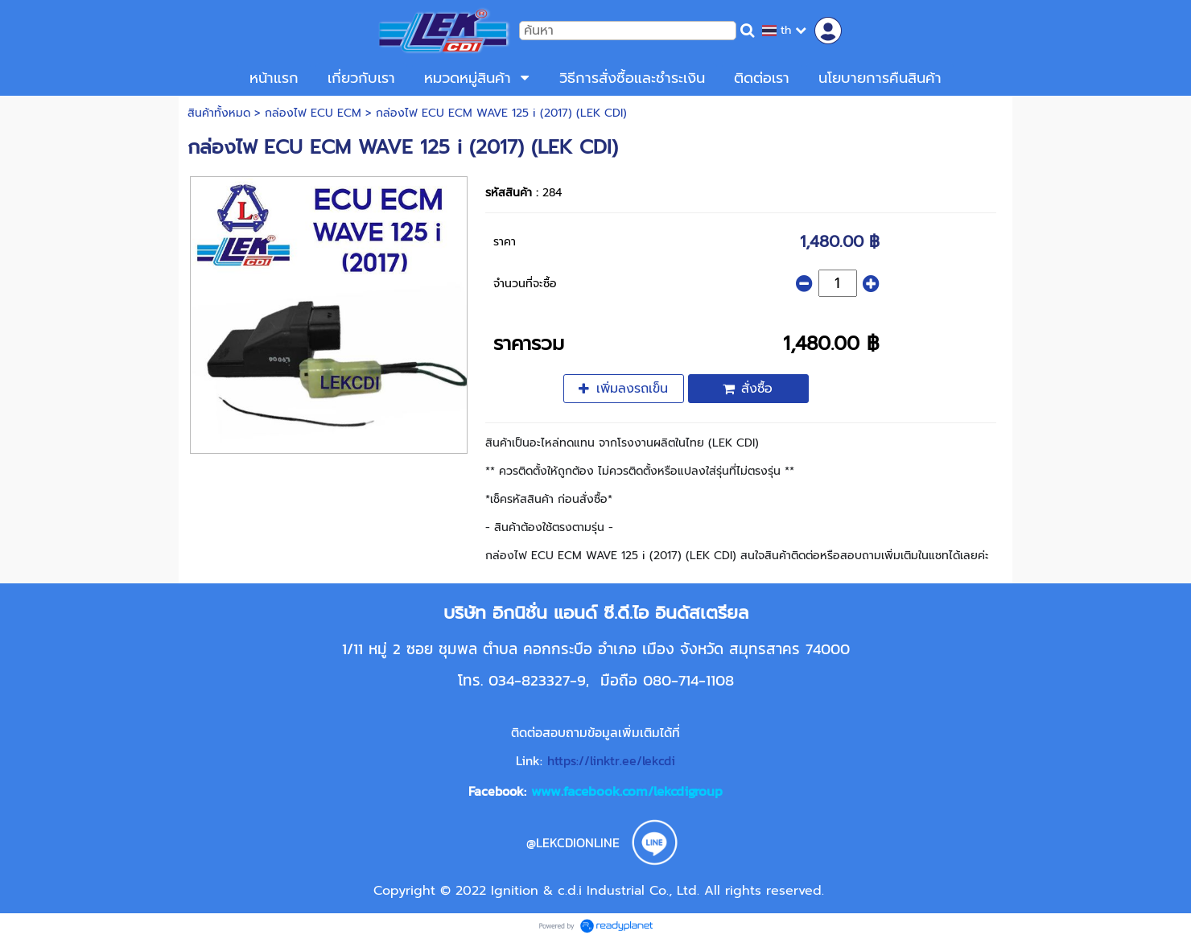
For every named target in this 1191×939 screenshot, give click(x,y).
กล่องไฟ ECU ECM (313, 113)
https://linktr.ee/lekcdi (611, 760)
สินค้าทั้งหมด (219, 113)
